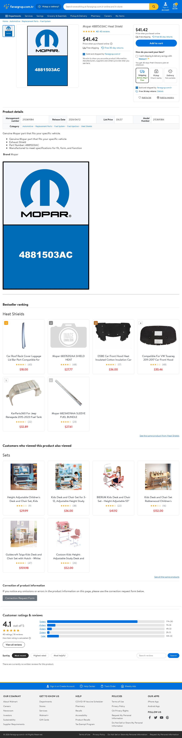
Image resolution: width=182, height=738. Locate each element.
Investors (7, 715)
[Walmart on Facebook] (150, 718)
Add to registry (165, 97)
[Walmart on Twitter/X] (155, 718)
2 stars (43, 632)
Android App (154, 706)
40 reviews (105, 31)
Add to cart (156, 43)
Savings (40, 15)
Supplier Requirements (13, 724)
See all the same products (166, 576)
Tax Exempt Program (85, 724)
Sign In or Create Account (60, 686)
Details (160, 91)
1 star (43, 636)
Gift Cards (44, 719)
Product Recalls (83, 719)
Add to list (144, 97)
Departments (13, 15)
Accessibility (81, 715)
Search (173, 655)
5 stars (43, 621)
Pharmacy (95, 15)
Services (29, 15)
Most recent (20, 655)
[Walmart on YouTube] (161, 718)
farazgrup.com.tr (112, 53)
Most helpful (59, 655)
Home (5, 21)
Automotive (15, 21)
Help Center (87, 686)
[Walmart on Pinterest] (167, 718)
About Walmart (10, 701)
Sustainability (9, 719)
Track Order (108, 686)
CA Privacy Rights (120, 710)
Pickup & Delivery (78, 15)
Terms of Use (118, 701)
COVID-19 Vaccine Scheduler (89, 701)
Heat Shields (86, 126)
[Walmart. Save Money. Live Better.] (18, 7)
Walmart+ (44, 715)
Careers (108, 15)
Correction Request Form (19, 598)
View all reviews (14, 644)
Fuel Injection (73, 126)
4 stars (42, 625)
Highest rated (39, 655)
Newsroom (8, 710)
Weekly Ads (128, 686)
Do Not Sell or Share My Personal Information (127, 734)
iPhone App (153, 701)
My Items (120, 15)
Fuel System (45, 21)
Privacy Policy (118, 706)
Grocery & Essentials (56, 15)
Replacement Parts (30, 21)
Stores (42, 706)
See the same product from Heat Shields (159, 435)
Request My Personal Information (121, 717)
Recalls (79, 710)
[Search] (153, 6)
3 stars (43, 629)
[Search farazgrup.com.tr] (106, 6)
